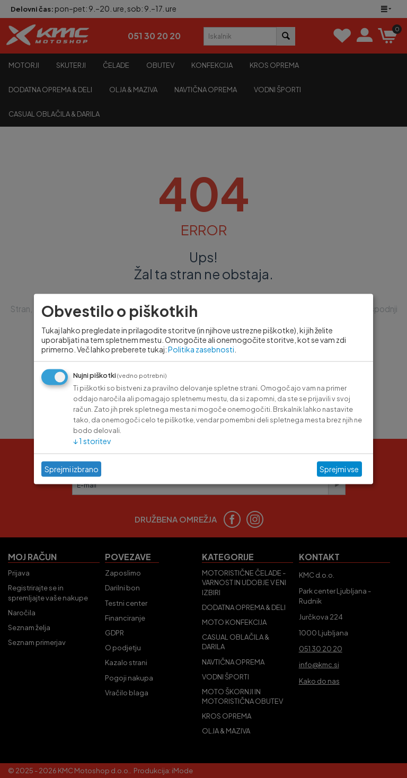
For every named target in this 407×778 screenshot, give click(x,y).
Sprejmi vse (339, 469)
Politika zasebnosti (201, 348)
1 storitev (92, 440)
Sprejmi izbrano (72, 469)
